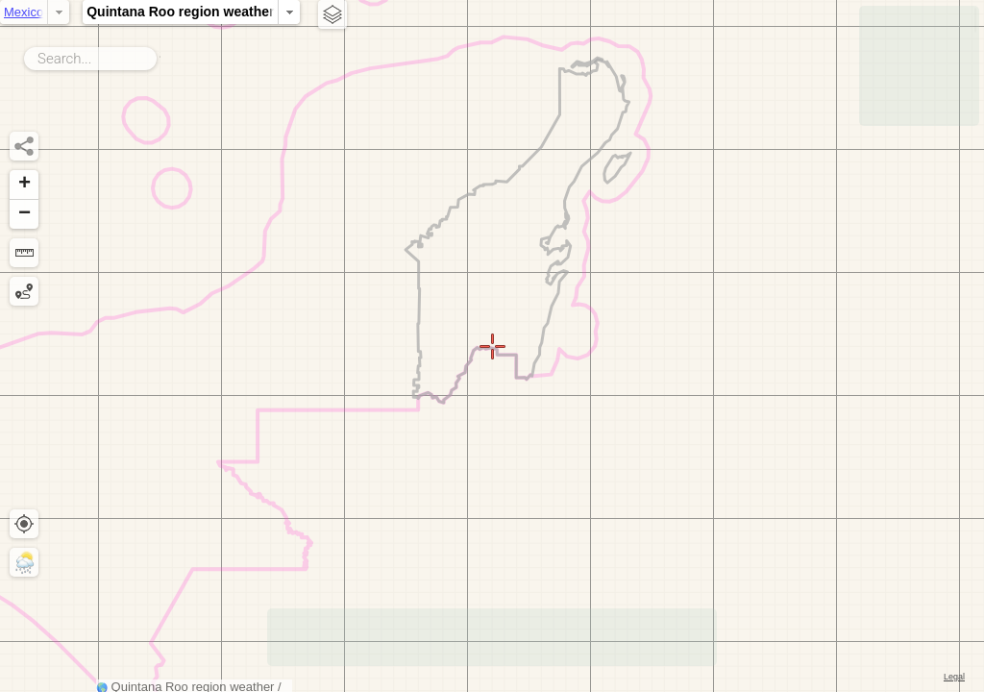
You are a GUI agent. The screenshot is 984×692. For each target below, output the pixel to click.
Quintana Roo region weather (366, 11)
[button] (24, 185)
